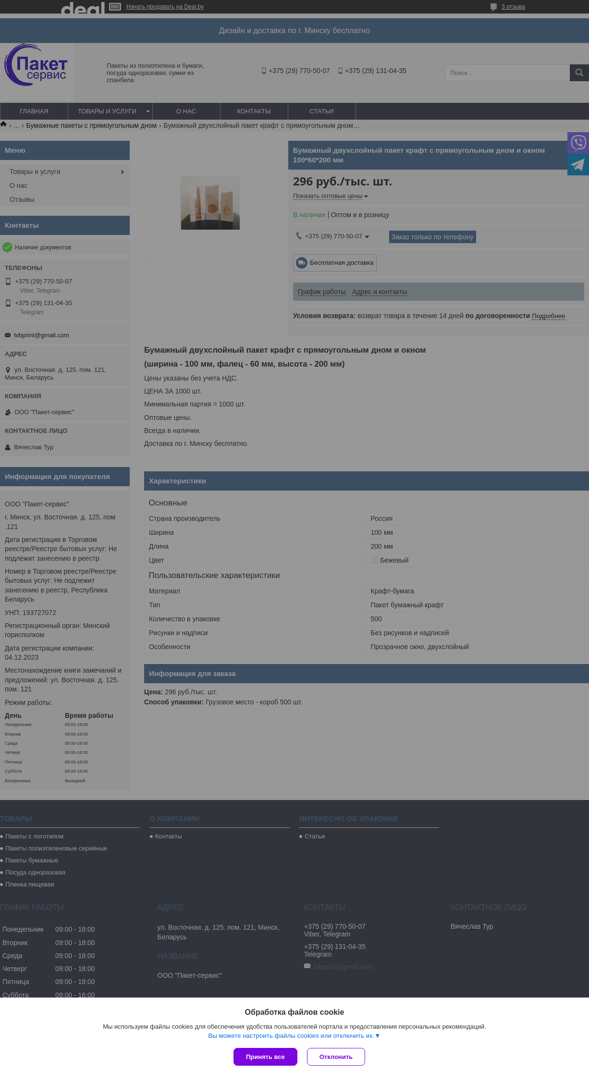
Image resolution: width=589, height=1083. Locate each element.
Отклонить (336, 1056)
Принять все (265, 1056)
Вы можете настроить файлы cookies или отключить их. (291, 1035)
